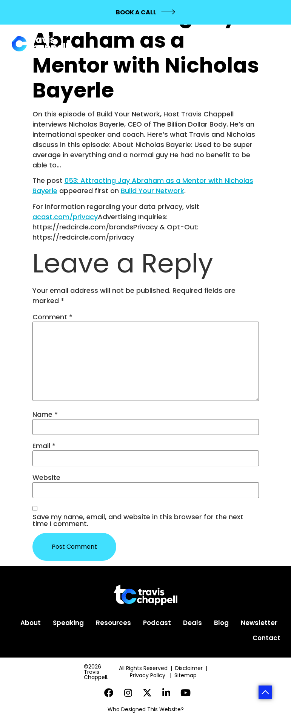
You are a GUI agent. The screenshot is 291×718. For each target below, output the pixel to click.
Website (46, 477)
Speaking (68, 622)
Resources (113, 622)
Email (43, 446)
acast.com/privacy (65, 216)
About (30, 622)
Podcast (157, 622)
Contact (266, 637)
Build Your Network (152, 190)
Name (45, 414)
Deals (192, 622)
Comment (52, 317)
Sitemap (186, 675)
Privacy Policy (148, 675)
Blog (221, 622)
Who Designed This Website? (146, 709)
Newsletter (259, 622)
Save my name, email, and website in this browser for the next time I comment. (137, 520)
